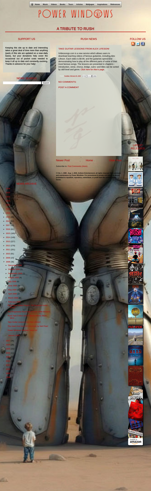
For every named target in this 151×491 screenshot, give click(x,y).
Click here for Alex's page (92, 69)
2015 (8, 233)
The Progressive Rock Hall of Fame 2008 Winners (29, 312)
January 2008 (14, 335)
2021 (8, 209)
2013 (8, 241)
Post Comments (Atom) (77, 166)
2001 (8, 365)
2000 (8, 369)
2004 (8, 353)
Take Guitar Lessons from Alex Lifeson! (24, 322)
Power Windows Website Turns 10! (22, 330)
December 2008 (15, 265)
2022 (8, 205)
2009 (8, 258)
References (115, 4)
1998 (8, 377)
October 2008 (14, 269)
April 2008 (12, 294)
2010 (8, 254)
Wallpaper (90, 4)
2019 (8, 217)
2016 (8, 229)
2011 (8, 249)
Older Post (115, 160)
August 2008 (13, 277)
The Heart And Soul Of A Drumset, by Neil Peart (28, 326)
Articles (79, 4)
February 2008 (14, 302)
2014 (8, 237)
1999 (8, 373)
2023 (8, 201)
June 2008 (13, 286)
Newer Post (63, 160)
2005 (8, 349)
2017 (8, 225)
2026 (8, 188)
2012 (8, 245)
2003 (8, 357)
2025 (8, 192)
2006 (8, 345)
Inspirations (102, 4)
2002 (8, 361)
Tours (70, 4)
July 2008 (12, 281)
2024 (8, 197)
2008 (8, 262)
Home (89, 160)
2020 (8, 213)
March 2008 (13, 298)
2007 (8, 341)
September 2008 (15, 273)
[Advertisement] (25, 133)
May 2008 (12, 290)
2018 (8, 221)
